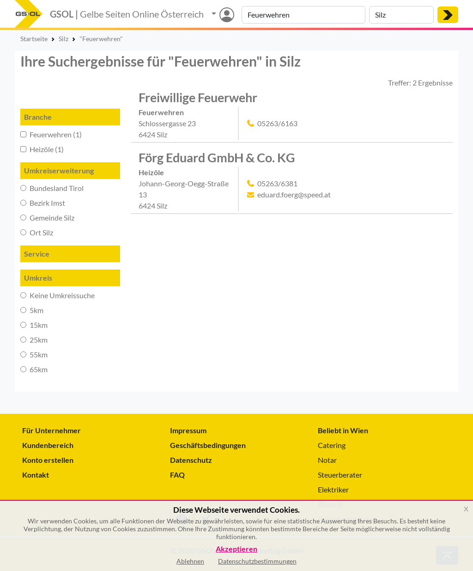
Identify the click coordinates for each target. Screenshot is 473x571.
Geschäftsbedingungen (208, 445)
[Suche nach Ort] (401, 15)
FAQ (177, 474)
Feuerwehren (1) (51, 134)
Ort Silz (36, 232)
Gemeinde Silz (47, 217)
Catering (332, 445)
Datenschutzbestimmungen (257, 561)
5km (31, 310)
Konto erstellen (47, 459)
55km (34, 354)
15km (34, 324)
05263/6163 (277, 123)
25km (34, 339)
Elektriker (333, 489)
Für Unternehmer (51, 430)
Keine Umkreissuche (57, 295)
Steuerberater (340, 474)
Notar (327, 459)
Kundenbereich (47, 445)
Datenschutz (191, 459)
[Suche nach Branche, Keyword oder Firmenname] (303, 15)
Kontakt (35, 474)
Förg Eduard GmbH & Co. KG (217, 157)
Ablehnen (190, 561)
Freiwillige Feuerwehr (198, 97)
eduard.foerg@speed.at (294, 194)
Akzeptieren (236, 549)
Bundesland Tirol (52, 188)
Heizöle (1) (42, 149)
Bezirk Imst (42, 202)
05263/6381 (277, 183)
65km (34, 369)
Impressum (188, 430)
